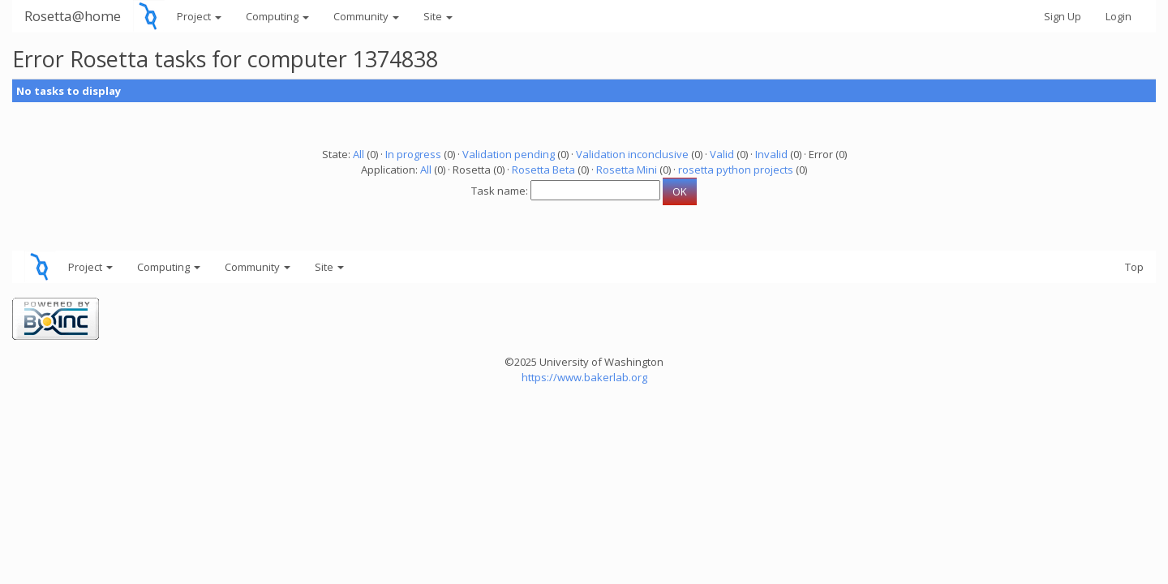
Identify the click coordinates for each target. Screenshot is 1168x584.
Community (366, 16)
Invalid (771, 154)
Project (199, 16)
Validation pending (508, 154)
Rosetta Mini (626, 169)
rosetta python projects (735, 169)
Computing (277, 16)
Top (1134, 267)
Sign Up (1062, 16)
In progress (413, 154)
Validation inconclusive (632, 154)
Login (1119, 16)
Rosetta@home (72, 15)
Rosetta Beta (543, 169)
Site (438, 16)
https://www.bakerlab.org (584, 377)
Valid (722, 154)
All (358, 154)
